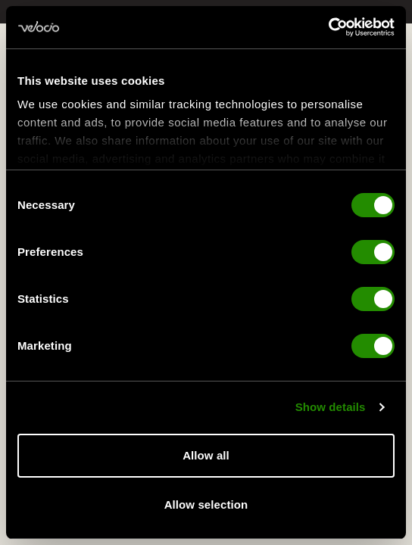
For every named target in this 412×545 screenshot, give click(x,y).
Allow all (206, 455)
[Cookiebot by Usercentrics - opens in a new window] (328, 27)
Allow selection (206, 504)
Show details (330, 408)
